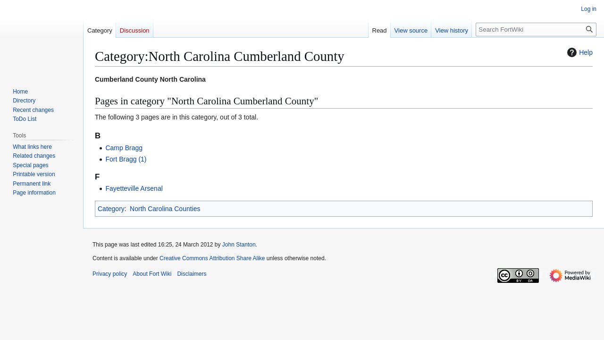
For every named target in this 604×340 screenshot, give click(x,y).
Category (111, 208)
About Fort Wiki (152, 274)
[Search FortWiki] (536, 29)
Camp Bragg (124, 148)
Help (579, 52)
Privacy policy (109, 274)
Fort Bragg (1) (125, 159)
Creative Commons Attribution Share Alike (212, 258)
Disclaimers (191, 274)
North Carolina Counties (165, 208)
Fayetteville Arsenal (133, 188)
